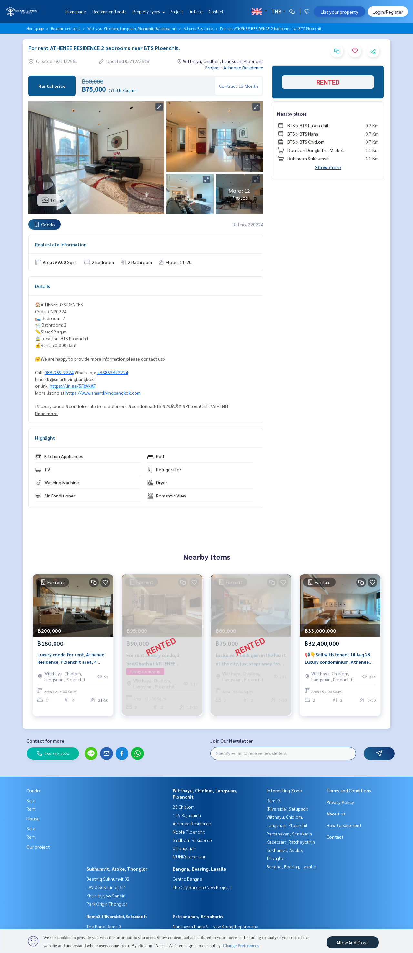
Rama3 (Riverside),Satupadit (116, 916)
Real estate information (60, 244)
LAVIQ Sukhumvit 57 (105, 887)
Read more (46, 413)
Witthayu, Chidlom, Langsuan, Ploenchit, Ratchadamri (131, 28)
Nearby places (292, 114)
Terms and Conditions (349, 790)
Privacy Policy (340, 802)
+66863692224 (112, 372)
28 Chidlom (184, 807)
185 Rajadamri (187, 815)
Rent (31, 809)
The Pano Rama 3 (103, 926)
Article (196, 11)
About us (336, 813)
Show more (328, 167)
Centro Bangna (187, 879)
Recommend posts (109, 11)
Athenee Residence (198, 28)
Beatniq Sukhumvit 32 (108, 879)
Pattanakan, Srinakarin (198, 916)
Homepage (75, 11)
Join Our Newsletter (231, 740)
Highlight (45, 438)
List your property (339, 12)
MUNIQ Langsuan (189, 856)
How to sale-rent (344, 825)
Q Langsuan (184, 848)
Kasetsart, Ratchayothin (291, 842)
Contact (216, 11)
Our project (38, 847)
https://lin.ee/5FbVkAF (73, 386)
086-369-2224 (59, 372)
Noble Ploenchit (189, 832)
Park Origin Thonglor (106, 904)
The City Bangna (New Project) (202, 887)
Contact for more (45, 740)
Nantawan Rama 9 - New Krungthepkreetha (215, 926)
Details (42, 286)
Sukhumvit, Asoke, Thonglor (116, 869)
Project (176, 11)
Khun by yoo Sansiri (106, 895)
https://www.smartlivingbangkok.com (103, 392)
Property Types (148, 11)
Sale (30, 800)
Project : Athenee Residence (234, 67)
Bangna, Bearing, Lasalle (199, 869)
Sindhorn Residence (192, 840)
